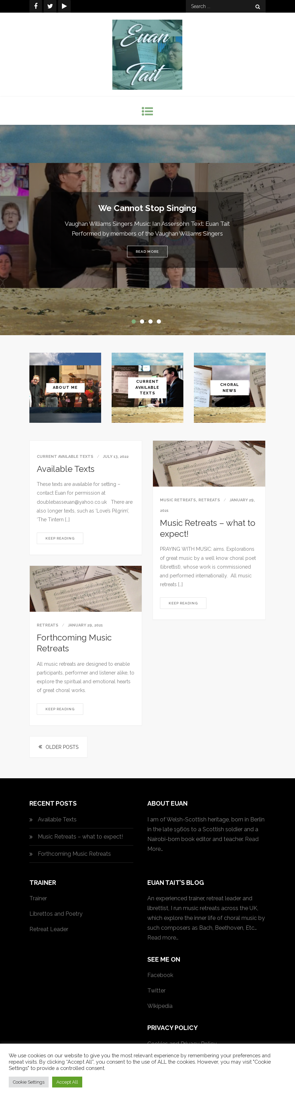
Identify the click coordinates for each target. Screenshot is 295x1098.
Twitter (156, 990)
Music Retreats (178, 500)
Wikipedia (160, 1006)
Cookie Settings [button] (28, 1082)
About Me (65, 387)
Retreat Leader (48, 929)
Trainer (38, 898)
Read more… (162, 937)
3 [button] (151, 322)
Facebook (160, 975)
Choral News (229, 387)
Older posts (61, 747)
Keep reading (60, 538)
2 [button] (143, 322)
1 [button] (135, 322)
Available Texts (65, 469)
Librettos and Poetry (56, 913)
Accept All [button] (67, 1082)
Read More (147, 251)
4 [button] (160, 322)
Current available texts (65, 456)
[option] (147, 230)
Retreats (209, 500)
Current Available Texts (147, 387)
